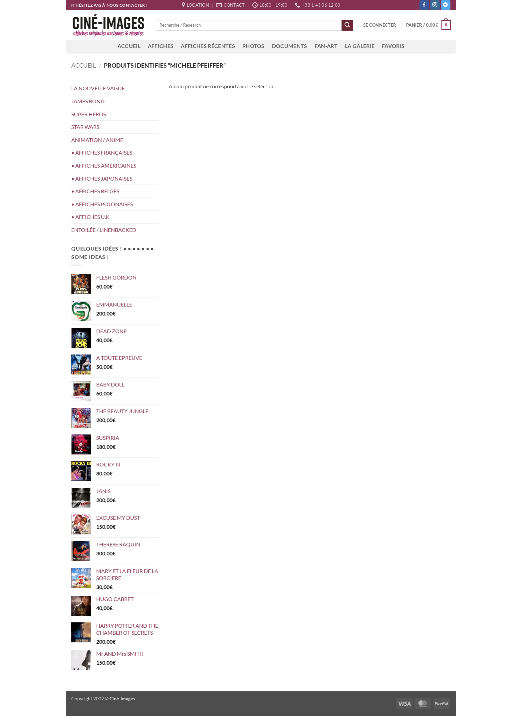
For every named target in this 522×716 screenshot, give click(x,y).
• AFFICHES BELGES (95, 191)
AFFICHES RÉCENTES (208, 46)
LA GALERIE (360, 46)
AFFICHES (161, 46)
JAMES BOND (88, 101)
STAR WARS (85, 127)
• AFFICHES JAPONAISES (101, 178)
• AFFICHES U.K (90, 217)
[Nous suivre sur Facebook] (424, 5)
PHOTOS (253, 46)
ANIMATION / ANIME (97, 140)
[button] (379, 25)
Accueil (83, 65)
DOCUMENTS (289, 46)
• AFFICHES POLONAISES (102, 204)
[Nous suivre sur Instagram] (435, 5)
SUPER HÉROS (88, 114)
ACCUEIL (129, 46)
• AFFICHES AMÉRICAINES (103, 165)
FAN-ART (326, 46)
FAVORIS (393, 46)
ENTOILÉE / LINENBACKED (103, 230)
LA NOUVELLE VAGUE (98, 88)
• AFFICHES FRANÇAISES (101, 152)
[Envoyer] (347, 25)
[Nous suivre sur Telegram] (445, 5)
